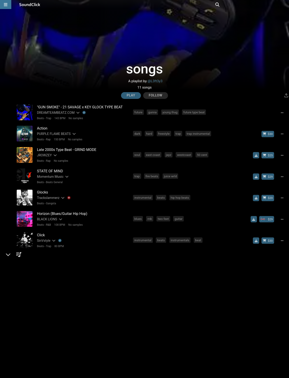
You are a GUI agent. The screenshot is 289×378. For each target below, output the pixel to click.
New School (52, 323)
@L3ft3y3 (155, 81)
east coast (154, 153)
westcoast (185, 153)
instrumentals (180, 235)
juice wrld (171, 173)
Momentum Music (49, 174)
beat (199, 235)
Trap (48, 118)
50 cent (203, 153)
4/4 (79, 323)
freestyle (164, 132)
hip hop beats (180, 194)
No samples (75, 118)
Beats (39, 118)
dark (138, 132)
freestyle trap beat (172, 296)
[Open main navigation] (5, 4)
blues (138, 214)
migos (201, 317)
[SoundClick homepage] (29, 4)
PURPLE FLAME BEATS (53, 133)
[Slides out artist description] (77, 112)
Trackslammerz (47, 194)
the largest (142, 276)
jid (189, 317)
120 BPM (68, 323)
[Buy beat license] (269, 133)
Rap (47, 138)
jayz (169, 153)
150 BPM (58, 138)
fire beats (152, 173)
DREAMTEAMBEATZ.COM (55, 112)
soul (138, 153)
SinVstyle (43, 235)
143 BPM (59, 118)
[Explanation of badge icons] (83, 112)
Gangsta (50, 200)
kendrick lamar (172, 317)
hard (150, 132)
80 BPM (58, 241)
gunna (153, 112)
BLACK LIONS (46, 215)
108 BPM (58, 220)
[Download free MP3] (257, 153)
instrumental (143, 194)
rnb (150, 214)
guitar (179, 214)
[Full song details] (283, 112)
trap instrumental (199, 132)
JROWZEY (43, 153)
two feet (164, 214)
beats (161, 194)
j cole (152, 317)
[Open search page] (284, 4)
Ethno (40, 297)
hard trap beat (144, 296)
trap (179, 132)
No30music (44, 276)
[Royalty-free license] (245, 297)
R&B (47, 220)
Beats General (53, 179)
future (139, 112)
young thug (170, 112)
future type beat (194, 112)
